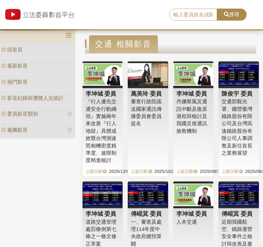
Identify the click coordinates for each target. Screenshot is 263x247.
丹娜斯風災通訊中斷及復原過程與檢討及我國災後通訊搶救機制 (191, 116)
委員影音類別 (19, 114)
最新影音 (14, 66)
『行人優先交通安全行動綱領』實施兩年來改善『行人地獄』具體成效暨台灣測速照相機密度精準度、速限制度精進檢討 (101, 130)
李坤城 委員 (101, 94)
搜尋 (231, 14)
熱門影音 (14, 82)
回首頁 (12, 49)
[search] (193, 15)
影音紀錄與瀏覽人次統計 (32, 98)
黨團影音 (14, 130)
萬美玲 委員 (146, 94)
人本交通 (186, 222)
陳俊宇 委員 (237, 94)
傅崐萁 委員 (146, 214)
